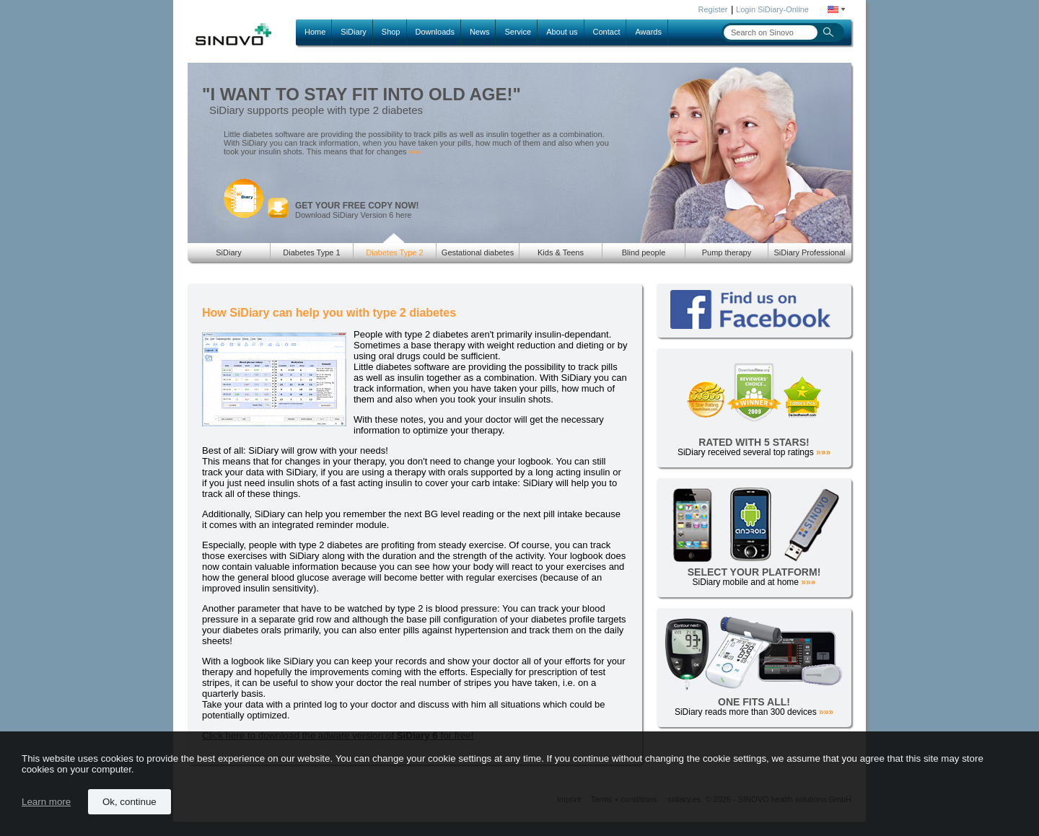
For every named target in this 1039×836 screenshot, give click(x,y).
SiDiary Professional (809, 252)
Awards (648, 31)
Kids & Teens (561, 252)
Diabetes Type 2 (394, 252)
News (480, 31)
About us (561, 31)
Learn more (46, 801)
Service (517, 31)
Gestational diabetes (478, 252)
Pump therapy (726, 252)
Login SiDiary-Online (772, 9)
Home (314, 31)
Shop (391, 31)
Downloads (435, 31)
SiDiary (353, 31)
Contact (607, 31)
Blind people (644, 252)
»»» (415, 152)
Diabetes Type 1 (311, 252)
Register (713, 9)
